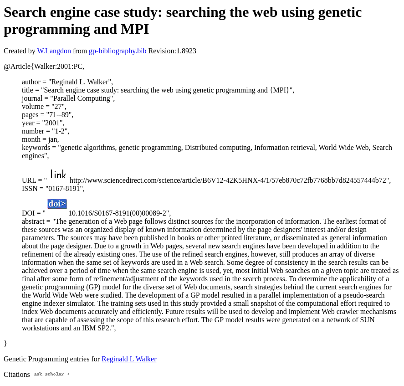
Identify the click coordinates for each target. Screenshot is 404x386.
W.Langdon (54, 51)
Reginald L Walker (129, 359)
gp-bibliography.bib (118, 51)
